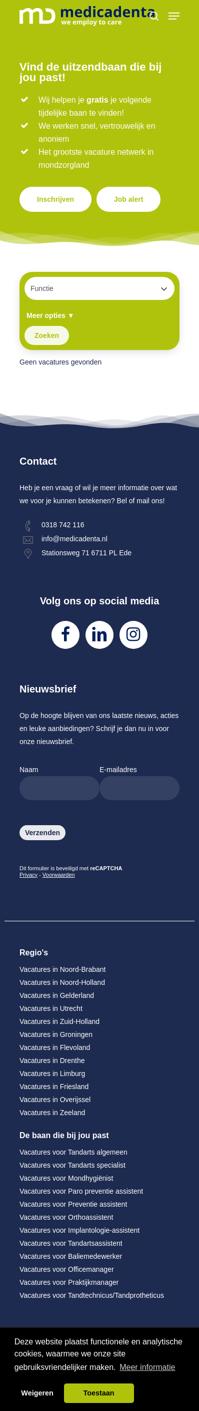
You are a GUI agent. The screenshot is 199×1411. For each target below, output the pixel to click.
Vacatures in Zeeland (52, 1113)
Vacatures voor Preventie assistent (73, 1204)
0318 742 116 (63, 525)
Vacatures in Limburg (52, 1074)
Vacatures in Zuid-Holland (60, 1021)
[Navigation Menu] (174, 16)
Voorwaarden (58, 875)
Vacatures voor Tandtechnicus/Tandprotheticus (92, 1295)
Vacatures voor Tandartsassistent (71, 1243)
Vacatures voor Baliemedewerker (71, 1256)
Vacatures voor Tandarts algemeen (74, 1152)
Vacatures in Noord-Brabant (63, 969)
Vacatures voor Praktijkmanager (69, 1282)
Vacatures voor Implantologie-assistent (80, 1230)
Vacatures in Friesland (54, 1087)
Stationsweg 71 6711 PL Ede (87, 553)
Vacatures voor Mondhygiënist (66, 1178)
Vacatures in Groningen (56, 1034)
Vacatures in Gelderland (57, 995)
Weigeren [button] (37, 1393)
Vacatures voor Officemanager (67, 1269)
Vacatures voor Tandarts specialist (73, 1165)
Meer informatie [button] (147, 1367)
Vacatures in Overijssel (55, 1100)
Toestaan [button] (98, 1393)
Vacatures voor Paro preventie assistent (81, 1191)
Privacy (29, 875)
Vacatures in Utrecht (51, 1008)
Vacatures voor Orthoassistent (66, 1217)
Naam (60, 783)
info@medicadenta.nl (75, 539)
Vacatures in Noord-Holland (62, 982)
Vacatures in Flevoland (55, 1047)
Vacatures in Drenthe (52, 1060)
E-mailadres (140, 783)
